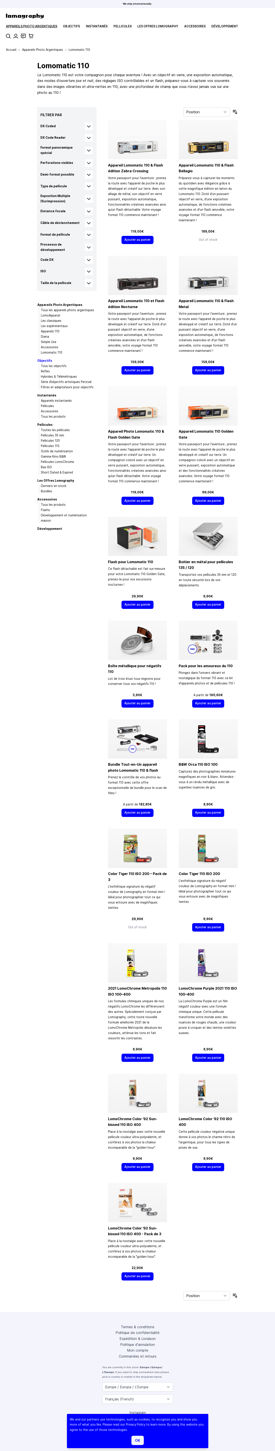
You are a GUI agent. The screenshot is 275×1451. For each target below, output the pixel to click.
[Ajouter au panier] (137, 240)
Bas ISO (46, 467)
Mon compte (137, 1350)
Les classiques (51, 320)
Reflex (45, 371)
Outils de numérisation (57, 451)
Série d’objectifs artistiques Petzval (66, 382)
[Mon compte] (15, 36)
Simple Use (48, 342)
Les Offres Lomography (157, 26)
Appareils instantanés (56, 400)
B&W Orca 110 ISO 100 (198, 764)
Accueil (11, 49)
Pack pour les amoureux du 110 (206, 666)
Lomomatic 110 (51, 352)
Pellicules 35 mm (52, 435)
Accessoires (195, 26)
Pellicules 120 (50, 440)
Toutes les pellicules (55, 430)
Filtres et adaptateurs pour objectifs (67, 387)
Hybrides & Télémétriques (59, 376)
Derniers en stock (53, 486)
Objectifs (71, 26)
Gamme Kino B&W (53, 456)
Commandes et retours (137, 1356)
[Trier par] (206, 112)
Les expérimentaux (54, 326)
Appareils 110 (50, 331)
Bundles (46, 491)
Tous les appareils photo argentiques (67, 310)
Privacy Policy (135, 1424)
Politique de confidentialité (137, 1332)
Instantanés (97, 26)
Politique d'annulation (137, 1344)
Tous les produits (53, 416)
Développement (224, 26)
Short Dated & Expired (57, 472)
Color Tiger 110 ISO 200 (199, 873)
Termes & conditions (137, 1327)
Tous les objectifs (53, 366)
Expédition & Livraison (137, 1338)
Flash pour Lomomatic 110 (130, 562)
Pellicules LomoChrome (57, 462)
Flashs (45, 510)
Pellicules (123, 26)
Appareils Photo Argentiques (31, 26)
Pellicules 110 (50, 446)
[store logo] (25, 16)
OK (137, 1440)
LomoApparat (50, 315)
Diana (45, 336)
